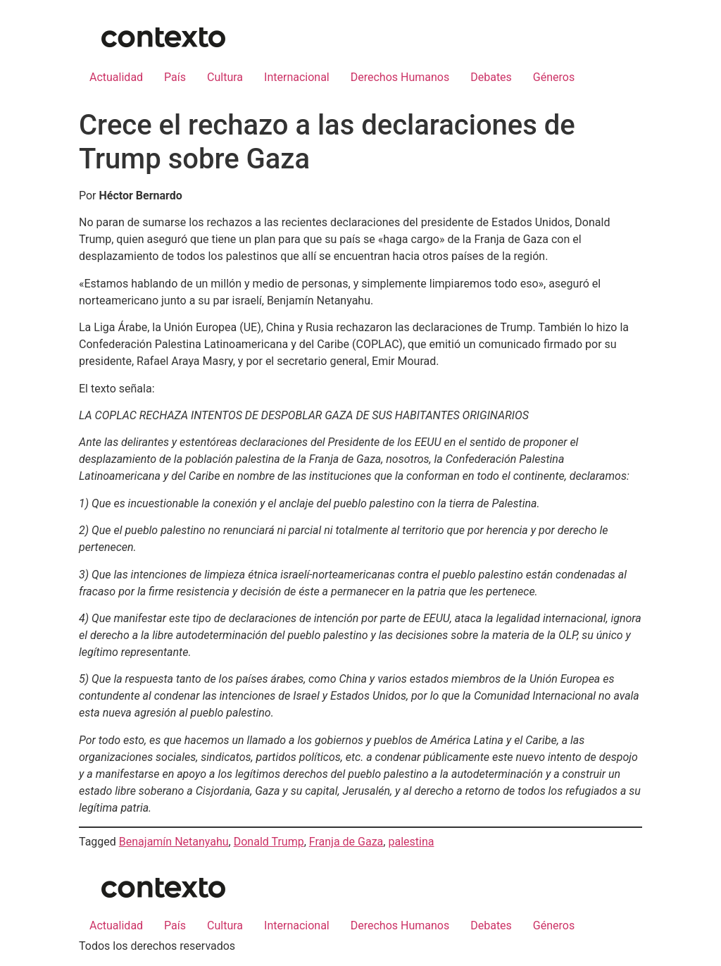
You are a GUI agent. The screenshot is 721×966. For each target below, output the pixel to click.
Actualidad (116, 77)
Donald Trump (269, 841)
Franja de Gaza (346, 841)
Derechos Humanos (400, 77)
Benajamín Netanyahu (174, 841)
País (175, 77)
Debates (491, 77)
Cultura (225, 77)
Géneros (554, 77)
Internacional (297, 77)
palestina (411, 841)
